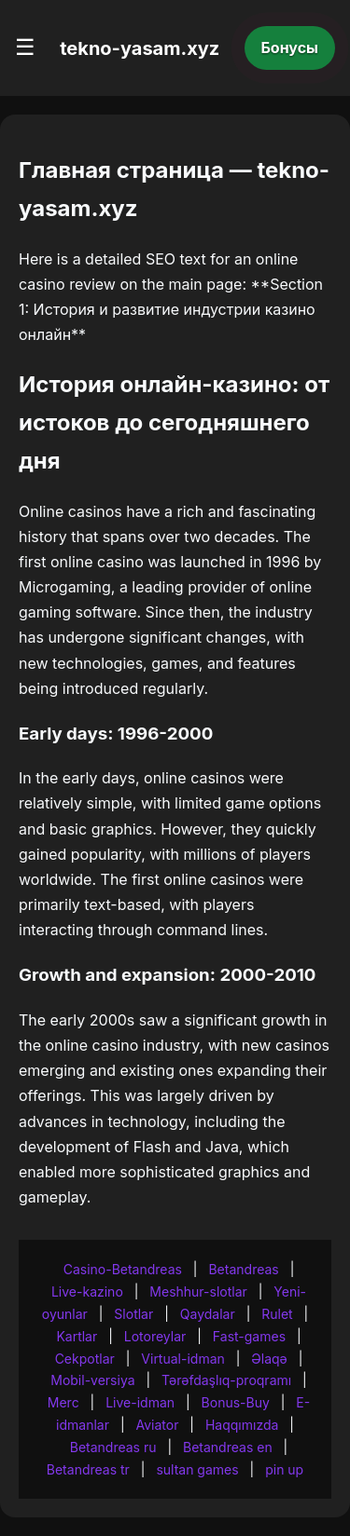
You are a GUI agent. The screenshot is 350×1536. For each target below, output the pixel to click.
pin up (284, 1469)
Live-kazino (87, 1291)
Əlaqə (269, 1358)
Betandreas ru (113, 1447)
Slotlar (133, 1314)
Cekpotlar (85, 1358)
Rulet (276, 1314)
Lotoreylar (155, 1336)
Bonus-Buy (236, 1402)
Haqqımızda (241, 1425)
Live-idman (140, 1402)
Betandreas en (228, 1447)
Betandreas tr (88, 1469)
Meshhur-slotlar (197, 1291)
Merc (63, 1402)
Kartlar (76, 1336)
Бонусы (290, 47)
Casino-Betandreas (122, 1269)
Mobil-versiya (92, 1380)
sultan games (197, 1469)
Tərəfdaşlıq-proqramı (226, 1380)
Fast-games (249, 1336)
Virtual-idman (182, 1358)
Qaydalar (207, 1314)
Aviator (156, 1425)
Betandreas (243, 1269)
